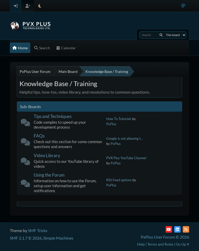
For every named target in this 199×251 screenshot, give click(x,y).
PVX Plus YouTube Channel (126, 158)
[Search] (161, 35)
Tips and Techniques (53, 116)
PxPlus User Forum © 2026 (165, 236)
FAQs (39, 135)
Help (141, 244)
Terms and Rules (160, 244)
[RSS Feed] (186, 229)
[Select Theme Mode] (40, 6)
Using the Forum (49, 175)
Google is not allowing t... (124, 138)
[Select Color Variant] (183, 6)
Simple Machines (58, 237)
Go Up (182, 244)
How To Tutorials (118, 119)
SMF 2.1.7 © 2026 (26, 237)
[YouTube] (169, 229)
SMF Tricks (37, 230)
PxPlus (111, 124)
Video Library (47, 155)
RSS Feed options (119, 180)
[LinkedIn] (177, 229)
